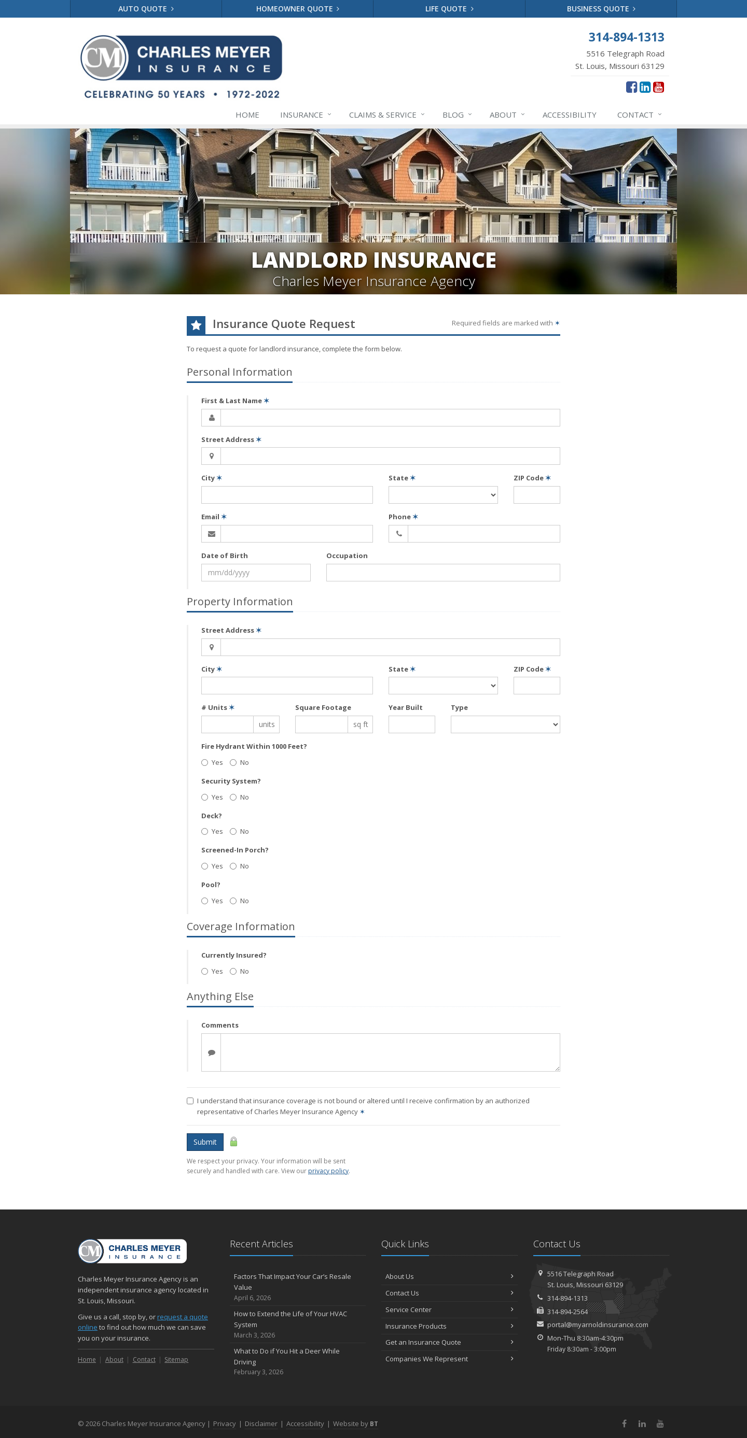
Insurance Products (449, 1326)
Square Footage (323, 707)
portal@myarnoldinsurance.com (597, 1324)
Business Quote (601, 8)
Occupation (347, 555)
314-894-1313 (567, 1298)
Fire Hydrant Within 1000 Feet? (254, 746)
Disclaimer (261, 1423)
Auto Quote (146, 8)
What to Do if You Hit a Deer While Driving (298, 1361)
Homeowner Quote (298, 8)
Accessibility (570, 114)
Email (214, 516)
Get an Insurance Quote (449, 1342)
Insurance (306, 114)
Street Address (231, 439)
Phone (403, 516)
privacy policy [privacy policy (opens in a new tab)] (328, 1170)
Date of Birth (224, 555)
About (508, 114)
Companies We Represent (449, 1358)
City (211, 477)
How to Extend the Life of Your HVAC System (298, 1324)
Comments (220, 1025)
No (239, 762)
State (402, 477)
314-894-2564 (567, 1311)
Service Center (449, 1309)
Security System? (231, 781)
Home (247, 114)
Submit (205, 1142)
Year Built (406, 707)
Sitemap (176, 1359)
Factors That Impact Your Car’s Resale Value (298, 1287)
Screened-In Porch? (235, 850)
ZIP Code (532, 477)
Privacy (224, 1423)
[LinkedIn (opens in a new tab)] (645, 86)
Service (387, 114)
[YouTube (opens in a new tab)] (658, 86)
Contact (640, 114)
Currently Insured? (234, 955)
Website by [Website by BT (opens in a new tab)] (355, 1423)
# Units (217, 707)
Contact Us (449, 1293)
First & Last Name (235, 400)
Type (459, 707)
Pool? (210, 884)
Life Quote (449, 8)
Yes (212, 762)
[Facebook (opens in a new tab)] (631, 86)
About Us (449, 1276)
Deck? (211, 815)
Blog (457, 114)
